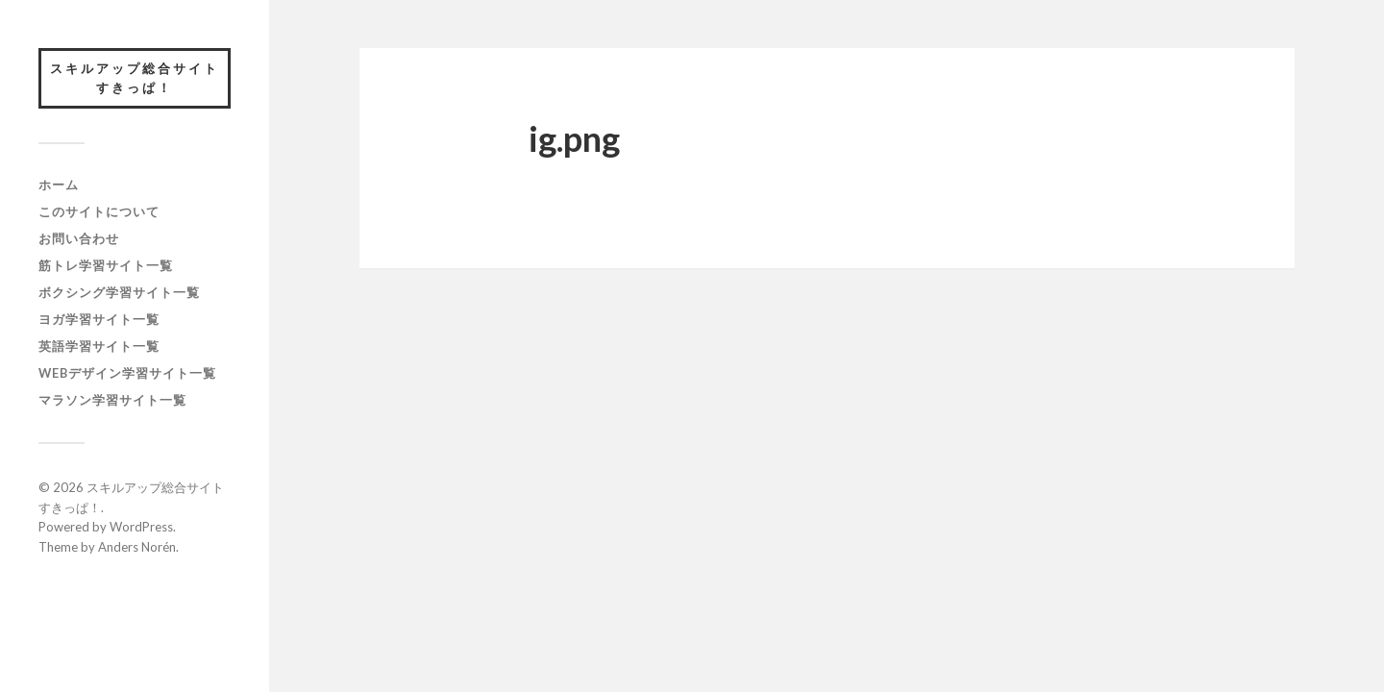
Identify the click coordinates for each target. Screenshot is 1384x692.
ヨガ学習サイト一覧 (99, 319)
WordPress (141, 526)
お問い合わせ (78, 238)
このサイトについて (99, 211)
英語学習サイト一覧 (99, 346)
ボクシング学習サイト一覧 (119, 292)
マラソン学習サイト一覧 (112, 400)
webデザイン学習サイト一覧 (127, 373)
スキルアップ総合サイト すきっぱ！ (140, 78)
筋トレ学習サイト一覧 (105, 265)
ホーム (58, 184)
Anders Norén (137, 547)
